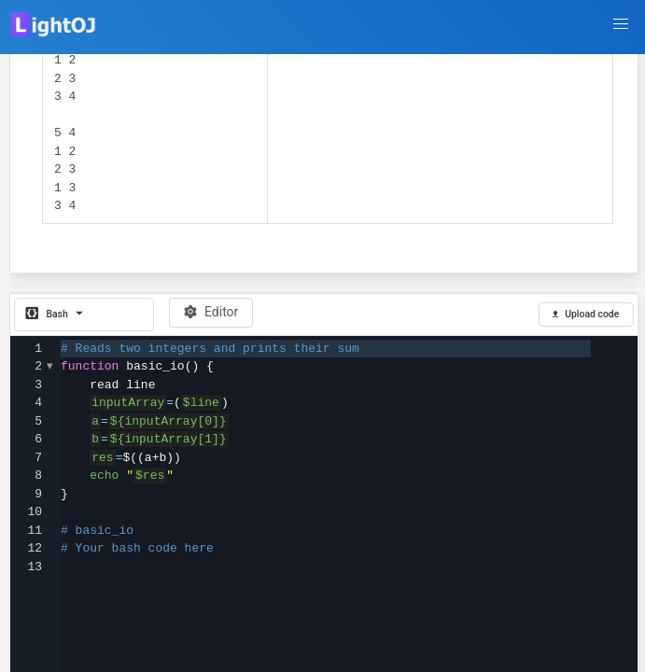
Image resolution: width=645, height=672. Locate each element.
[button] (620, 24)
